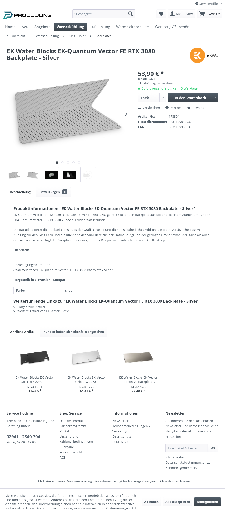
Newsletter (120, 421)
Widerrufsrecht (71, 452)
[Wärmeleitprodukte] (132, 27)
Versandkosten (103, 481)
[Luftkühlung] (100, 27)
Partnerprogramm (73, 426)
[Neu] (24, 27)
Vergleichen (149, 108)
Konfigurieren (207, 502)
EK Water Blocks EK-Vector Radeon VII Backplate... (138, 379)
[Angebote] (42, 27)
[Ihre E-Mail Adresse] (186, 448)
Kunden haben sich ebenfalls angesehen (74, 332)
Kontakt (65, 431)
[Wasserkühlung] (70, 27)
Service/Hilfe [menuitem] (207, 4)
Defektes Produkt (72, 421)
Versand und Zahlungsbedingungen (76, 439)
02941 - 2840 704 (23, 437)
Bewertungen (53, 191)
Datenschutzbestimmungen (185, 462)
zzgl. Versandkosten (164, 83)
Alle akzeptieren (177, 502)
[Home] (10, 27)
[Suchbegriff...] (103, 13)
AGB (63, 457)
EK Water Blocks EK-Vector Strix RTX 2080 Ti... (35, 379)
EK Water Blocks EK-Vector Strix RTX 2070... (86, 379)
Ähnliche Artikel (22, 332)
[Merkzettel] (161, 13)
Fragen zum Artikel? (29, 307)
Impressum (120, 442)
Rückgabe (67, 447)
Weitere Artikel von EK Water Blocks (41, 311)
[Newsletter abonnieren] (213, 448)
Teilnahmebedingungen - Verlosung (131, 428)
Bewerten (197, 108)
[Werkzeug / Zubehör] (172, 27)
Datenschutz (121, 436)
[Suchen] (130, 13)
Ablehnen (151, 502)
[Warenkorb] (209, 13)
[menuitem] (103, 15)
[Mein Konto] (181, 13)
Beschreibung (20, 192)
